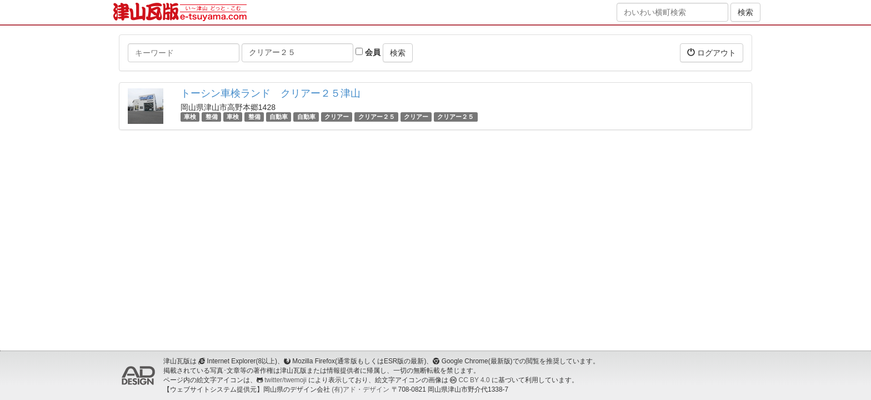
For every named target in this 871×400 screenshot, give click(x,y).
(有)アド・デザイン (360, 389)
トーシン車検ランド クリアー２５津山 (271, 93)
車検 (190, 116)
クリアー (336, 116)
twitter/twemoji (285, 380)
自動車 (278, 116)
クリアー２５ (376, 116)
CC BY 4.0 (474, 380)
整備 (212, 116)
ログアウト (711, 52)
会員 (368, 52)
